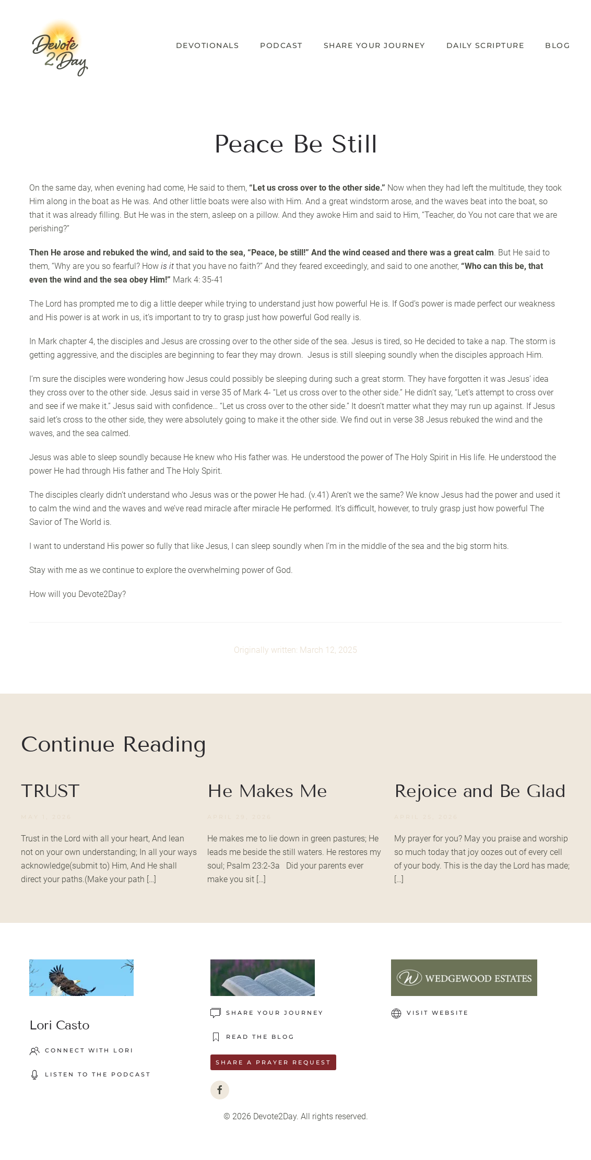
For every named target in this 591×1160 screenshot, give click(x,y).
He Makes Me (267, 791)
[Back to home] (60, 45)
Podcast (281, 45)
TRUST (50, 791)
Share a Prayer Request (273, 1062)
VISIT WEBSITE (430, 1013)
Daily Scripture (485, 45)
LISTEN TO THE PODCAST (90, 1075)
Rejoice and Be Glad (480, 791)
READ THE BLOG (252, 1037)
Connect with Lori (81, 1051)
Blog (557, 45)
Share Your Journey (374, 45)
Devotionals (208, 45)
